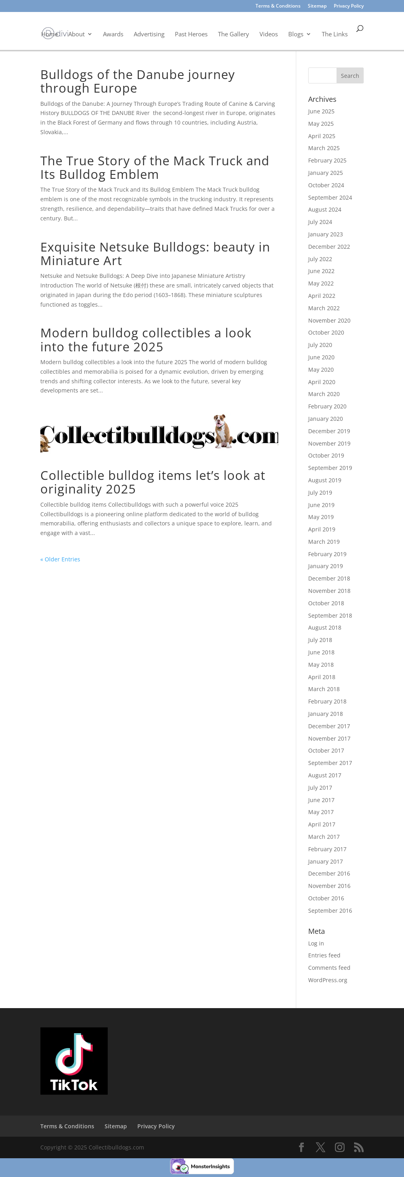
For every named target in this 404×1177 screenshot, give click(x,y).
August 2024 (324, 209)
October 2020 (326, 332)
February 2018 (327, 701)
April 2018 (321, 677)
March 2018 (324, 689)
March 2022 (324, 308)
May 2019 (321, 517)
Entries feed (324, 955)
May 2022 (321, 283)
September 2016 (330, 910)
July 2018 (320, 640)
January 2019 (325, 566)
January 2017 (325, 861)
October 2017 (326, 750)
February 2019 (327, 554)
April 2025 (321, 136)
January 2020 (325, 418)
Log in (316, 943)
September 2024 (330, 197)
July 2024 (320, 222)
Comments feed (329, 967)
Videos (268, 34)
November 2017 (329, 738)
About (76, 34)
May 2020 (321, 369)
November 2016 (329, 886)
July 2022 (320, 259)
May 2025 (321, 123)
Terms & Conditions (278, 6)
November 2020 (329, 320)
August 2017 (324, 775)
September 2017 (330, 763)
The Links (335, 34)
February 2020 (327, 406)
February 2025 (327, 160)
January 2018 (325, 713)
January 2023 (325, 234)
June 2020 (321, 357)
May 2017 (321, 812)
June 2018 (321, 652)
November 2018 (329, 590)
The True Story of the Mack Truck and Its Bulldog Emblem (154, 167)
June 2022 (321, 271)
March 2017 (324, 836)
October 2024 (326, 185)
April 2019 (321, 529)
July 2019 (320, 492)
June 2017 (321, 800)
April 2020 (321, 382)
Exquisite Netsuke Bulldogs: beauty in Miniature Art (155, 253)
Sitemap (317, 6)
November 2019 (329, 443)
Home (49, 34)
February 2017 (327, 849)
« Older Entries (60, 559)
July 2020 (320, 345)
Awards (113, 34)
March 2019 (324, 541)
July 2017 (320, 787)
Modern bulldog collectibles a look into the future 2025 (146, 339)
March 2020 (324, 394)
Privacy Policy (349, 6)
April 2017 (321, 824)
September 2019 (330, 468)
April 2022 (321, 295)
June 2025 (321, 111)
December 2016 (329, 873)
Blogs (295, 34)
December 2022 (329, 246)
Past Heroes (191, 34)
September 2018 (330, 615)
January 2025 (325, 172)
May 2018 (321, 664)
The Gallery (233, 34)
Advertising (149, 34)
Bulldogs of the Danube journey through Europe (137, 81)
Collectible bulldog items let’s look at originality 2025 (152, 482)
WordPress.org (327, 980)
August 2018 (324, 627)
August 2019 (324, 480)
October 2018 (326, 603)
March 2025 (324, 148)
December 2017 (329, 726)
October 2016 (326, 898)
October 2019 (326, 455)
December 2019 (329, 431)
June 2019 (321, 505)
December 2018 (329, 578)
